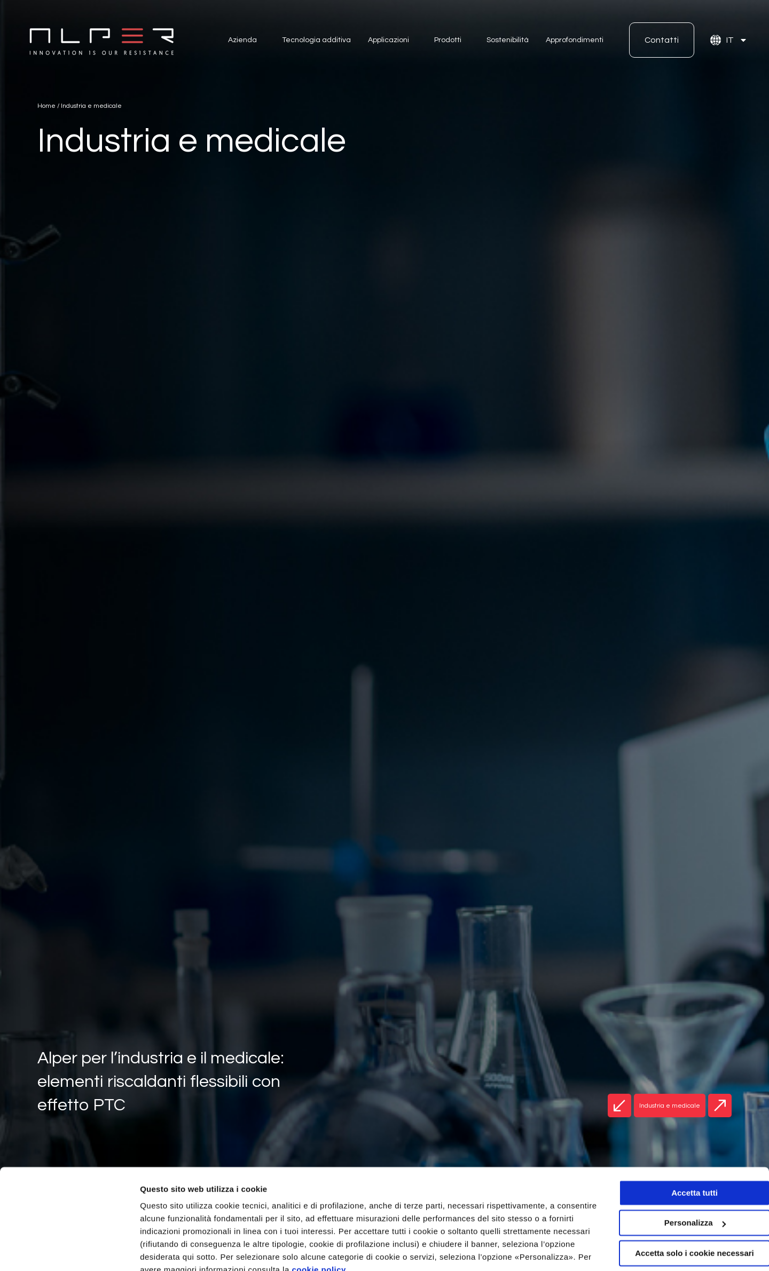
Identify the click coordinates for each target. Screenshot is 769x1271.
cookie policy (398, 1220)
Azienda (242, 40)
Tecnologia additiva (316, 40)
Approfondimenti (574, 40)
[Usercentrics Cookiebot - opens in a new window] (69, 1250)
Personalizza (164, 1249)
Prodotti (447, 40)
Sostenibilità (507, 40)
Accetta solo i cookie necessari (680, 1204)
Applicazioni (388, 40)
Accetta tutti (680, 1143)
